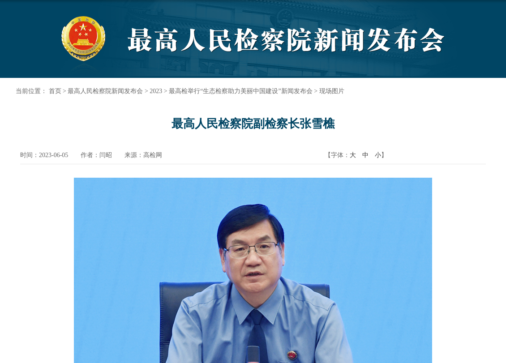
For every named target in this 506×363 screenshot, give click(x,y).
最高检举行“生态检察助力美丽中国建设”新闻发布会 (240, 91)
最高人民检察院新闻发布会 (105, 91)
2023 (156, 91)
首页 (55, 91)
